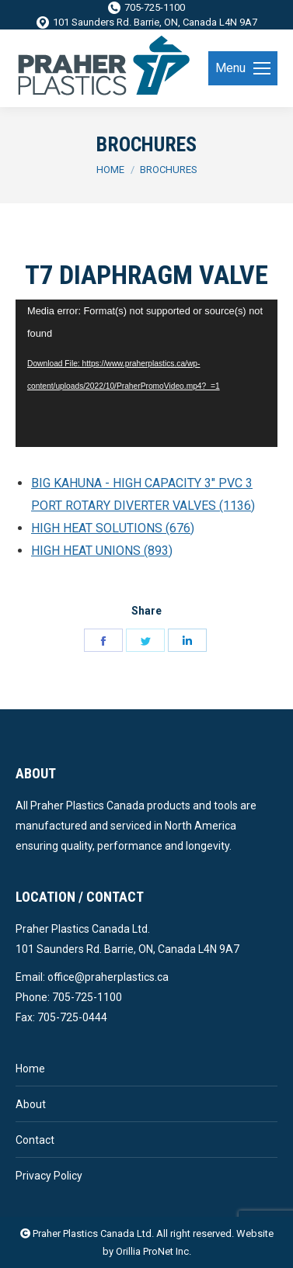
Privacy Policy (49, 1175)
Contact (35, 1140)
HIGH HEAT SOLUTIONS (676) (112, 528)
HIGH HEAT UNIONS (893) (102, 550)
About (31, 1104)
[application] (146, 373)
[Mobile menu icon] (242, 68)
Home (30, 1068)
